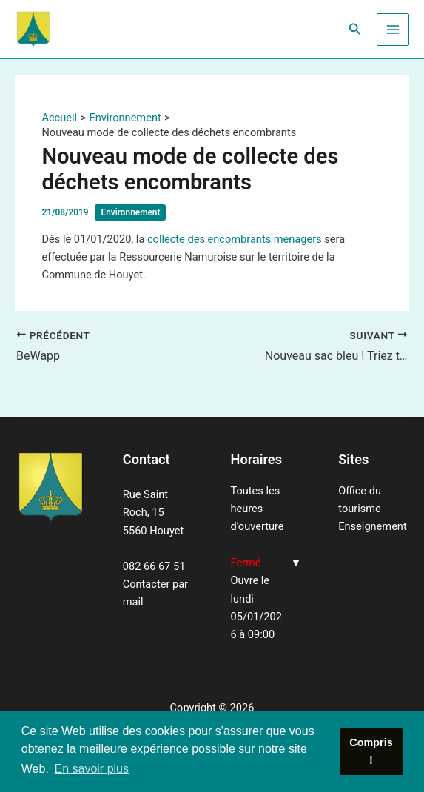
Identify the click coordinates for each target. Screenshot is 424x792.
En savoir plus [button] (91, 768)
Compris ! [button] (370, 751)
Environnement (130, 212)
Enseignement (372, 526)
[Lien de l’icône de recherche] (355, 29)
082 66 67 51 (154, 566)
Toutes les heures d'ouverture (257, 508)
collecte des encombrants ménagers (234, 239)
